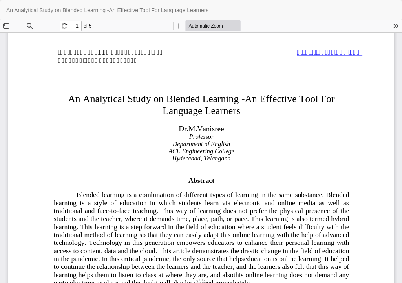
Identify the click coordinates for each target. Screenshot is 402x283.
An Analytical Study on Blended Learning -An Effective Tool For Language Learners (107, 10)
